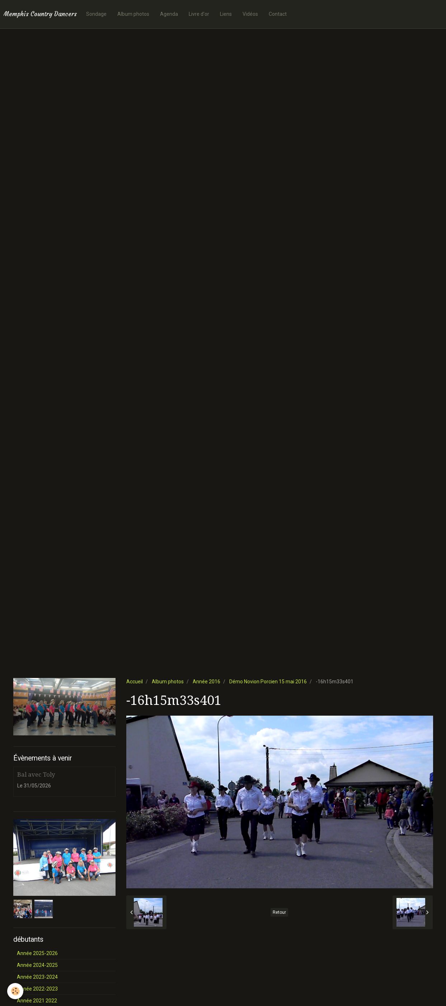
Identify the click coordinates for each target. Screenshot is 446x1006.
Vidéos (250, 14)
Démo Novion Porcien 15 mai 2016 (268, 681)
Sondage (96, 14)
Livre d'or (199, 14)
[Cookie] (15, 991)
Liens (226, 14)
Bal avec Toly (36, 774)
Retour (279, 912)
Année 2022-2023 (37, 989)
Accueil (134, 681)
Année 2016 (206, 681)
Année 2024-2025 (37, 965)
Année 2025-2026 (37, 953)
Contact (278, 14)
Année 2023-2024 (37, 977)
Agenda (169, 14)
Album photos (133, 14)
